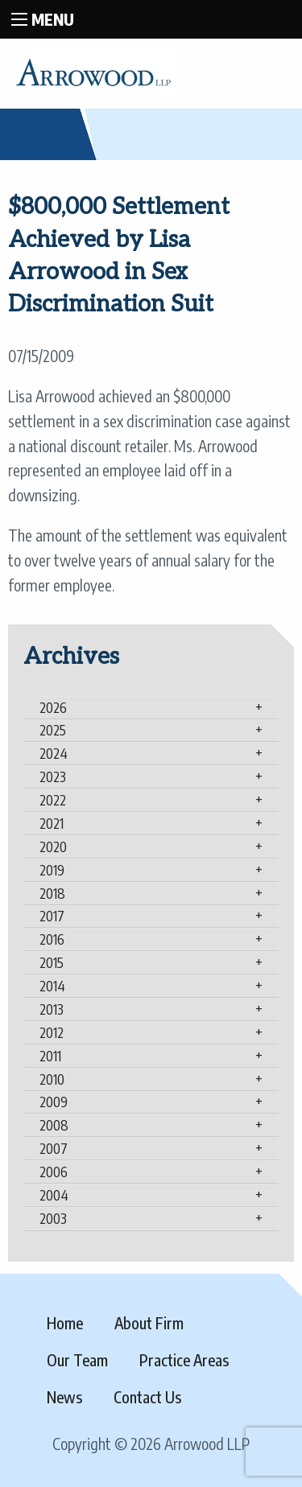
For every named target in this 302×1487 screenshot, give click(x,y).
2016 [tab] (51, 939)
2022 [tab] (52, 800)
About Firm (149, 1323)
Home (65, 1323)
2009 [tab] (53, 1101)
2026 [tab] (53, 707)
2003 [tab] (53, 1218)
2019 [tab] (51, 870)
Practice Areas (184, 1360)
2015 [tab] (51, 962)
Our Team (77, 1360)
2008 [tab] (53, 1125)
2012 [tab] (51, 1032)
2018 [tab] (52, 893)
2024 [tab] (53, 753)
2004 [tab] (53, 1195)
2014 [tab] (52, 986)
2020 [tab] (53, 846)
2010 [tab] (51, 1079)
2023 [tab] (52, 776)
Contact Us (147, 1397)
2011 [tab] (50, 1056)
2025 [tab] (52, 730)
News (64, 1397)
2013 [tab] (51, 1009)
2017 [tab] (51, 916)
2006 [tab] (53, 1171)
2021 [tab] (51, 823)
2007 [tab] (53, 1148)
